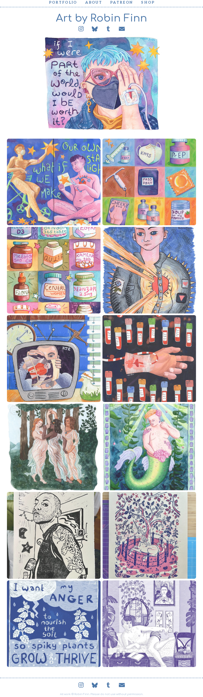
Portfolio (63, 2)
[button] (81, 28)
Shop (148, 2)
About (93, 2)
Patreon (121, 2)
